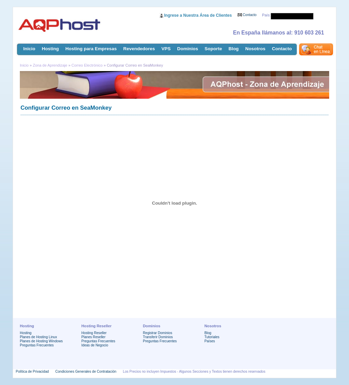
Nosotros (255, 48)
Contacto (249, 15)
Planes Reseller (93, 337)
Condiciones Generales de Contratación (86, 371)
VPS (166, 48)
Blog (233, 48)
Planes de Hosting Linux (38, 337)
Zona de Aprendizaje (50, 65)
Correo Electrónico (87, 65)
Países (209, 341)
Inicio (29, 48)
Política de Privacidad (32, 371)
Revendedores (139, 48)
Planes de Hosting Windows (41, 341)
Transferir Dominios (158, 337)
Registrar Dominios (157, 333)
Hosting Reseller (94, 333)
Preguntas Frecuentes (37, 345)
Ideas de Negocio (94, 345)
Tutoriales (211, 337)
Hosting (50, 48)
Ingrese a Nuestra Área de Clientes (198, 15)
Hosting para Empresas (91, 48)
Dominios (187, 48)
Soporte (213, 48)
